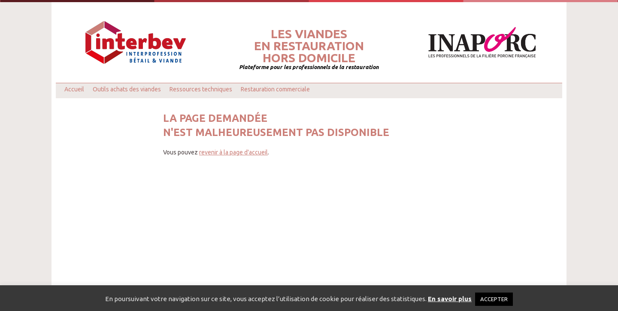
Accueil (74, 89)
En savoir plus (450, 298)
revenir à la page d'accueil (233, 152)
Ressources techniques (201, 89)
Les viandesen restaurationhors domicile (309, 46)
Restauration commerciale (275, 89)
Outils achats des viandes (127, 89)
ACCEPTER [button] (494, 299)
